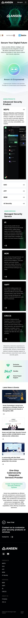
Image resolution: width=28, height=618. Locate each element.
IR (2, 588)
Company (4, 599)
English (20, 2)
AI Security (5, 575)
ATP (3, 569)
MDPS (4, 563)
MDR (3, 582)
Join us (4, 602)
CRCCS (4, 591)
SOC (3, 566)
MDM (3, 572)
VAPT (3, 585)
